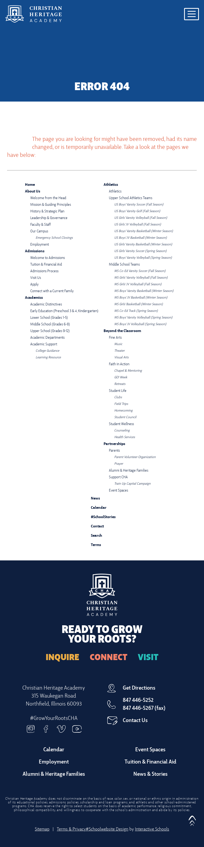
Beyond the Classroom (122, 331)
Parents (114, 450)
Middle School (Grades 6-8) (50, 324)
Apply (34, 284)
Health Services (124, 437)
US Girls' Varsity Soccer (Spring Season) (140, 251)
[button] (192, 819)
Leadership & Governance (48, 218)
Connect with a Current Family (52, 291)
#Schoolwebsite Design (107, 829)
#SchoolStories (99, 517)
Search (92, 535)
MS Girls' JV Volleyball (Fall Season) (138, 284)
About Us (32, 192)
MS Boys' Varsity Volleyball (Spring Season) (143, 317)
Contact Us (135, 720)
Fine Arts (115, 337)
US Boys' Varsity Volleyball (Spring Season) (143, 257)
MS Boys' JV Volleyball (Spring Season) (140, 324)
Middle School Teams (124, 264)
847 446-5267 (138, 708)
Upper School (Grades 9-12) (50, 331)
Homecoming (123, 410)
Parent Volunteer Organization (135, 457)
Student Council (125, 417)
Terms (92, 544)
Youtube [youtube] (76, 729)
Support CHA (118, 477)
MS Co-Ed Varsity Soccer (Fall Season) (139, 271)
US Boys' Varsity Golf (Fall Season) (137, 211)
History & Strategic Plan (47, 211)
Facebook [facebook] (46, 729)
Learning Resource (48, 357)
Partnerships (114, 444)
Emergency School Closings (54, 238)
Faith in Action (119, 364)
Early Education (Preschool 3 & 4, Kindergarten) (64, 311)
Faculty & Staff (40, 225)
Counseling (122, 430)
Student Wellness (121, 424)
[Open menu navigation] (191, 14)
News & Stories (150, 774)
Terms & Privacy (71, 829)
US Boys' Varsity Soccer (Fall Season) (138, 204)
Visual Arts (121, 357)
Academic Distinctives (46, 304)
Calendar (95, 507)
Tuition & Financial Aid (46, 264)
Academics (34, 298)
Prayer (118, 464)
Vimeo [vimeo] (61, 729)
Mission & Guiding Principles (50, 205)
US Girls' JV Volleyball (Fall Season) (137, 224)
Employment (39, 244)
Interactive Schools (152, 829)
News (91, 498)
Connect (108, 658)
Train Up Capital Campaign (132, 483)
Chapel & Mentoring (128, 370)
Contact (93, 526)
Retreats (119, 384)
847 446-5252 (138, 700)
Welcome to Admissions (47, 258)
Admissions (34, 251)
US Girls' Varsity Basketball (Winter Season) (143, 244)
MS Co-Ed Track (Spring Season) (136, 311)
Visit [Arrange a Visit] (148, 658)
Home (30, 185)
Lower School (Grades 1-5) (49, 318)
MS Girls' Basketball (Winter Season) (138, 304)
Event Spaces (118, 490)
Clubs (118, 397)
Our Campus (39, 231)
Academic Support (43, 344)
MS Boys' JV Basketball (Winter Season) (140, 297)
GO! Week (120, 377)
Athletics (111, 185)
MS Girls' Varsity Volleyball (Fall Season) (141, 277)
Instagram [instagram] (30, 729)
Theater (119, 351)
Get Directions (139, 688)
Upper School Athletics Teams (130, 198)
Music (118, 344)
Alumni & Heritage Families (128, 470)
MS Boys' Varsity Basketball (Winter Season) (143, 291)
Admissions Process (44, 271)
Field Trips (121, 404)
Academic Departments (47, 337)
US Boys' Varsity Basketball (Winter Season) (143, 231)
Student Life (117, 391)
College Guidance (47, 351)
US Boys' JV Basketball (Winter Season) (140, 238)
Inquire (62, 658)
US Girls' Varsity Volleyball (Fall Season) (140, 218)
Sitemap (42, 829)
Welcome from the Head (48, 198)
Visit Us (35, 278)
